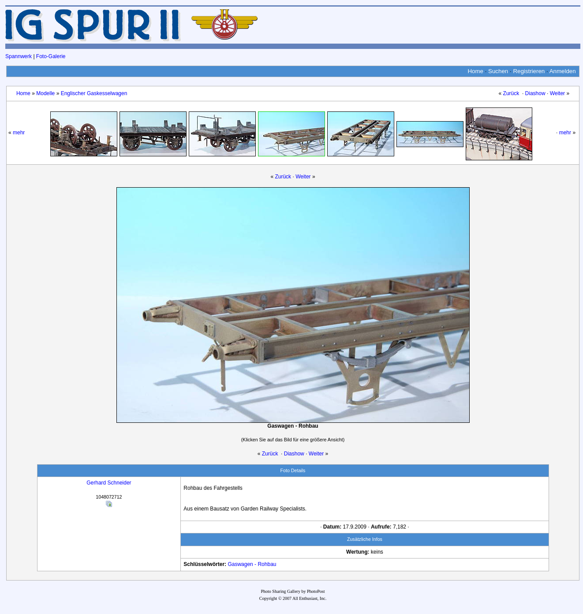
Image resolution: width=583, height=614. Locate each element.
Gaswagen (240, 564)
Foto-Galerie (51, 56)
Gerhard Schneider (108, 483)
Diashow (535, 93)
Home (475, 71)
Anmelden (562, 71)
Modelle (45, 93)
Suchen (498, 71)
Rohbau (267, 564)
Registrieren (529, 71)
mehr (19, 132)
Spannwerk (18, 56)
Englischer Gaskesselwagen (94, 93)
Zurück (511, 93)
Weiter (557, 93)
